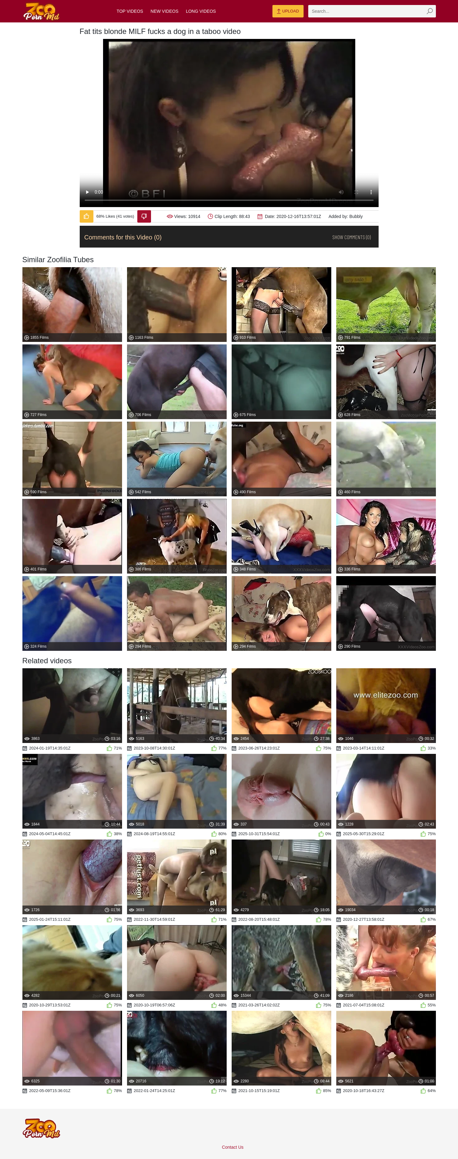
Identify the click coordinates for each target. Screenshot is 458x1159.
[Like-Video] (86, 216)
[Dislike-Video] (144, 216)
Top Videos (130, 11)
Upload (288, 11)
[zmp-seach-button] (429, 11)
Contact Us (232, 1147)
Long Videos (201, 11)
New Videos (164, 11)
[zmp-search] (372, 11)
